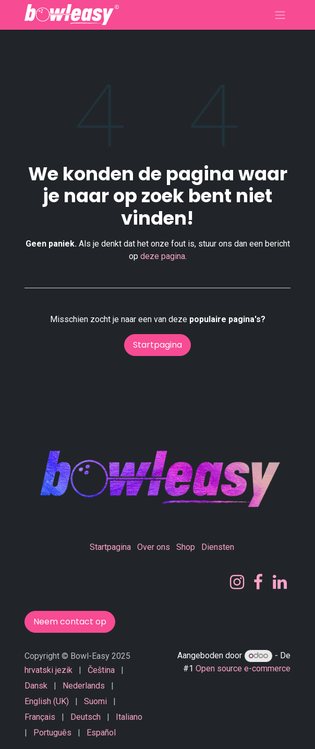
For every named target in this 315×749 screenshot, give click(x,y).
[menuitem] (48, 670)
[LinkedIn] (280, 582)
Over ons (153, 547)
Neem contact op (69, 622)
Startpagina (157, 345)
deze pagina (162, 256)
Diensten (217, 547)
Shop (185, 547)
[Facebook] (258, 582)
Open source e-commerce (243, 668)
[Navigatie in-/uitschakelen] (280, 15)
